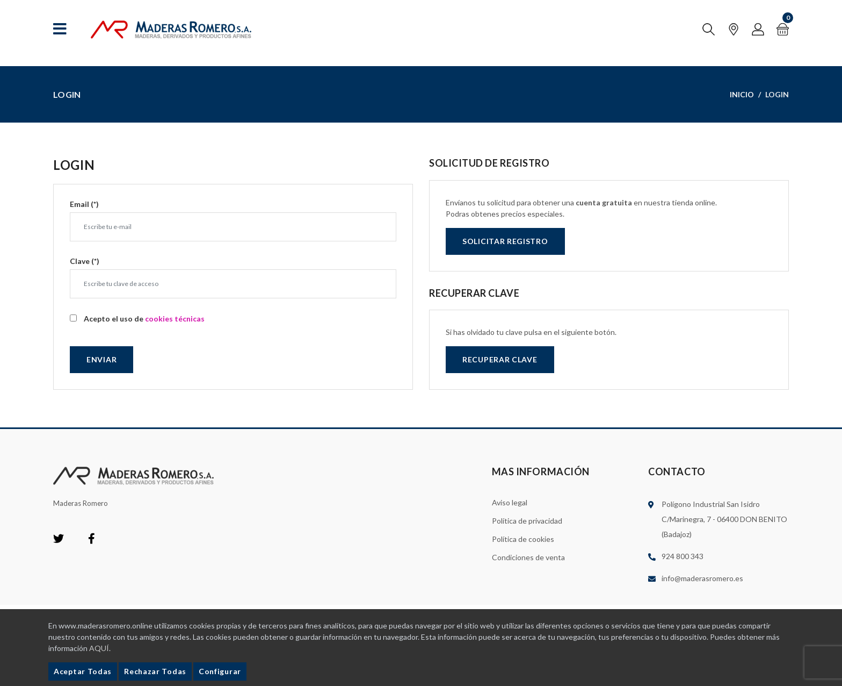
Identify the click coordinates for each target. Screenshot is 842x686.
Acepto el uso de (144, 319)
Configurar (220, 671)
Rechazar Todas (155, 671)
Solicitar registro (505, 241)
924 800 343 (682, 556)
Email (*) (84, 204)
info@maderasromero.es (702, 578)
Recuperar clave (500, 359)
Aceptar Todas (83, 671)
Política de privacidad (527, 520)
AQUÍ (99, 648)
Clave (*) (84, 261)
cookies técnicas (175, 318)
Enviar (101, 359)
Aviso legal (509, 502)
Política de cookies (523, 539)
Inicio (742, 94)
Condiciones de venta (528, 557)
